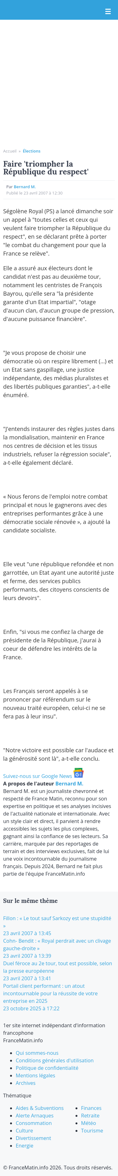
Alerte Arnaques (34, 1115)
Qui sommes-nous (37, 1052)
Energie (24, 1145)
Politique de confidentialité (47, 1068)
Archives (26, 1083)
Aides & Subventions (40, 1108)
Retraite (90, 1115)
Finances (91, 1108)
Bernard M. (25, 186)
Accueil (10, 151)
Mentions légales (35, 1075)
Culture (24, 1130)
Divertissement (33, 1138)
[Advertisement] (59, 86)
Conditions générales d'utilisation (55, 1060)
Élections (31, 151)
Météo (88, 1123)
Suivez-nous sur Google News (43, 776)
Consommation (34, 1123)
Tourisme (92, 1130)
